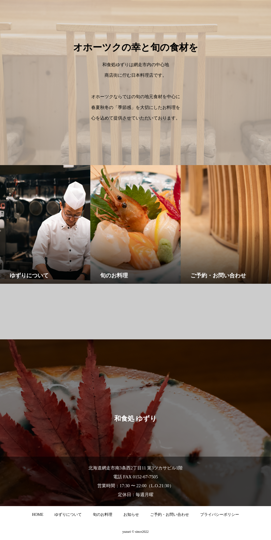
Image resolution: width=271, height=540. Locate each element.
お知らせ (131, 514)
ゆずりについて (68, 514)
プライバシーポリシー (219, 514)
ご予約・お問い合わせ (169, 514)
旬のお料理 (102, 514)
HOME (37, 514)
